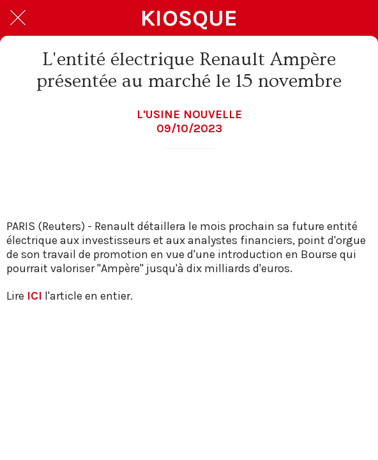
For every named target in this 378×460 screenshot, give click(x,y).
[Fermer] (18, 18)
